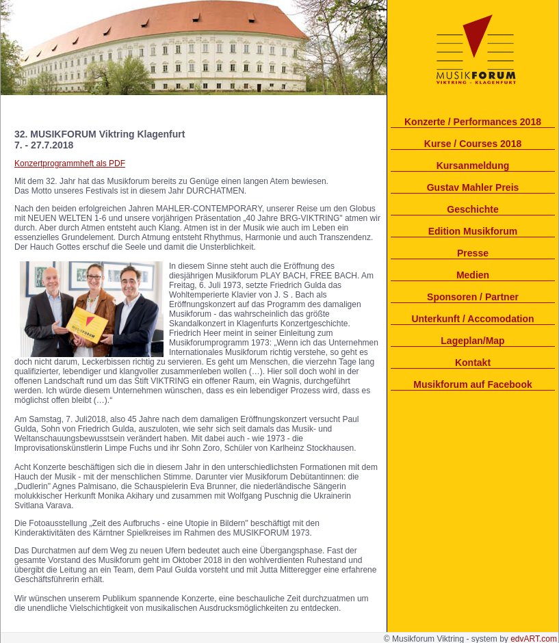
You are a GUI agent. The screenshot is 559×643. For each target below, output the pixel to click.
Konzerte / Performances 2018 (472, 121)
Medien (472, 275)
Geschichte (472, 209)
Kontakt (473, 362)
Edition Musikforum (473, 231)
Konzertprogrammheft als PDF (69, 163)
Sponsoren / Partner (473, 296)
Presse (473, 253)
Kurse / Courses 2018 (472, 143)
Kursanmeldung (473, 165)
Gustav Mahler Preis (473, 187)
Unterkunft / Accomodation (472, 318)
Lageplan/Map (472, 340)
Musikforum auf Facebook (472, 384)
